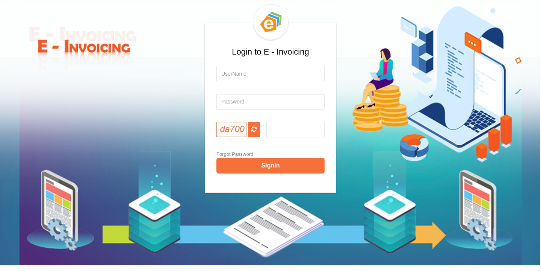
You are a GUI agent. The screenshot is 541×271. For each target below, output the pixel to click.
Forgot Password (234, 154)
